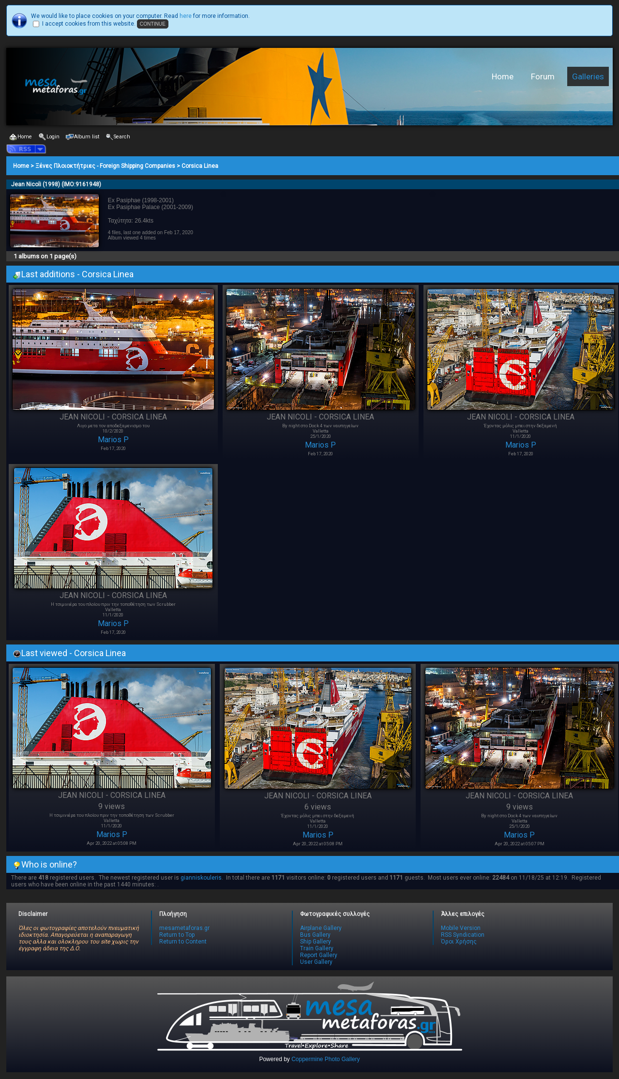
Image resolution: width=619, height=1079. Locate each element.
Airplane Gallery (321, 928)
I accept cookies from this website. (89, 23)
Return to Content (183, 941)
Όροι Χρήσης (459, 941)
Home (502, 76)
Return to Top (177, 934)
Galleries (588, 76)
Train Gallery (316, 948)
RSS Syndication (462, 934)
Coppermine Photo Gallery (325, 1059)
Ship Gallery (315, 941)
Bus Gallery (315, 934)
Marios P (113, 439)
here (186, 16)
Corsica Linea (199, 166)
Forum (543, 76)
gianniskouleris (201, 877)
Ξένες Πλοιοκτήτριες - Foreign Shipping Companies (105, 166)
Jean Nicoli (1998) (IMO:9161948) (56, 184)
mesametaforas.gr (184, 928)
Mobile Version (461, 928)
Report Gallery (318, 955)
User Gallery (316, 962)
